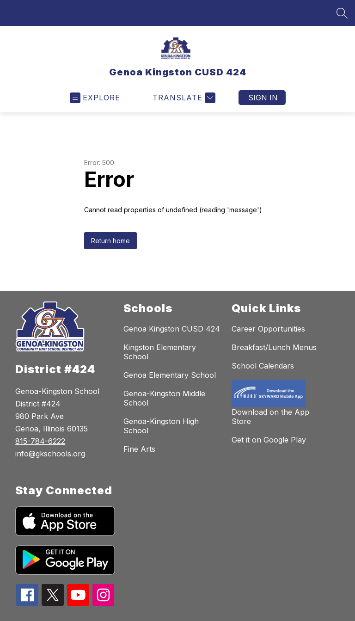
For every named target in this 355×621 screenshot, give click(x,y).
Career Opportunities (268, 328)
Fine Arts (139, 449)
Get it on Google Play (269, 439)
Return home (110, 241)
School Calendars (263, 365)
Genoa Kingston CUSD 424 (171, 328)
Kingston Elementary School (159, 352)
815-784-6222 (40, 441)
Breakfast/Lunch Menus (274, 347)
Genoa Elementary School (169, 375)
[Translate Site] (182, 98)
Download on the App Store (270, 416)
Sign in (263, 97)
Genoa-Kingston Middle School (164, 398)
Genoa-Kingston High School (161, 426)
